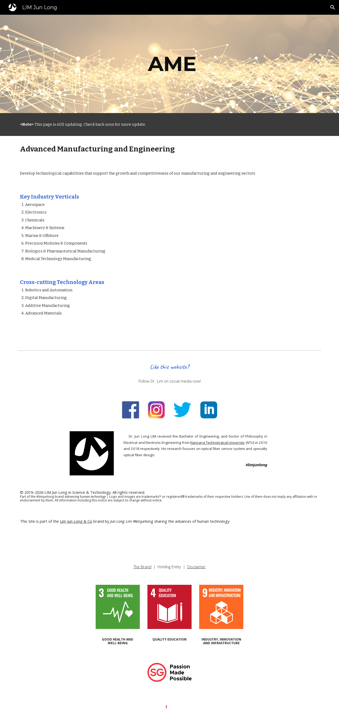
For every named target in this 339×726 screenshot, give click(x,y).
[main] (169, 64)
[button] (332, 7)
